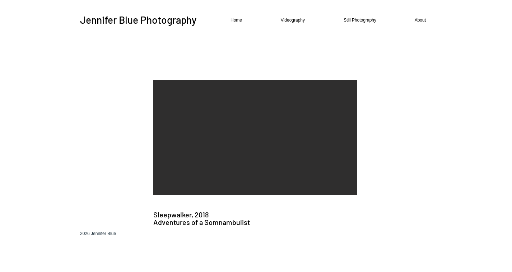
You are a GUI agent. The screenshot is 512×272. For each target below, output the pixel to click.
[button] (279, 20)
